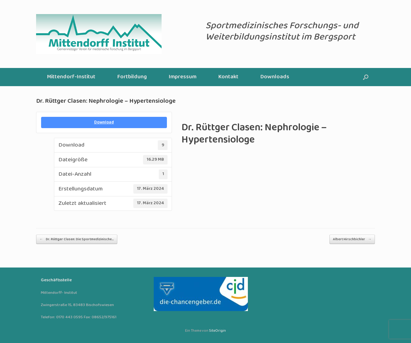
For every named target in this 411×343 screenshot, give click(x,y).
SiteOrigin (217, 331)
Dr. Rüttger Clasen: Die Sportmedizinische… (77, 239)
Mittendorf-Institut (71, 76)
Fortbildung (132, 76)
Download (104, 122)
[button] (365, 77)
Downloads (274, 76)
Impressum (182, 76)
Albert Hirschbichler (352, 239)
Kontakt (228, 76)
